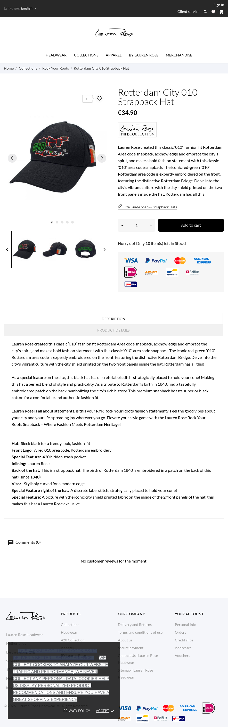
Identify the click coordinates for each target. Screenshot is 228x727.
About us (125, 640)
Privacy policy (76, 711)
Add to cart (191, 224)
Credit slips (184, 640)
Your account (189, 614)
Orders (180, 632)
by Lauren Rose (143, 55)
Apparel (113, 55)
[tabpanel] (57, 158)
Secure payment (130, 648)
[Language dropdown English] (29, 8)
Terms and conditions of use (140, 632)
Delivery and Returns (135, 624)
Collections (86, 55)
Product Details (113, 330)
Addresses (183, 648)
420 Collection (73, 640)
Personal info (185, 624)
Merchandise (179, 55)
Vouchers (182, 655)
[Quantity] (136, 225)
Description (113, 319)
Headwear (56, 55)
